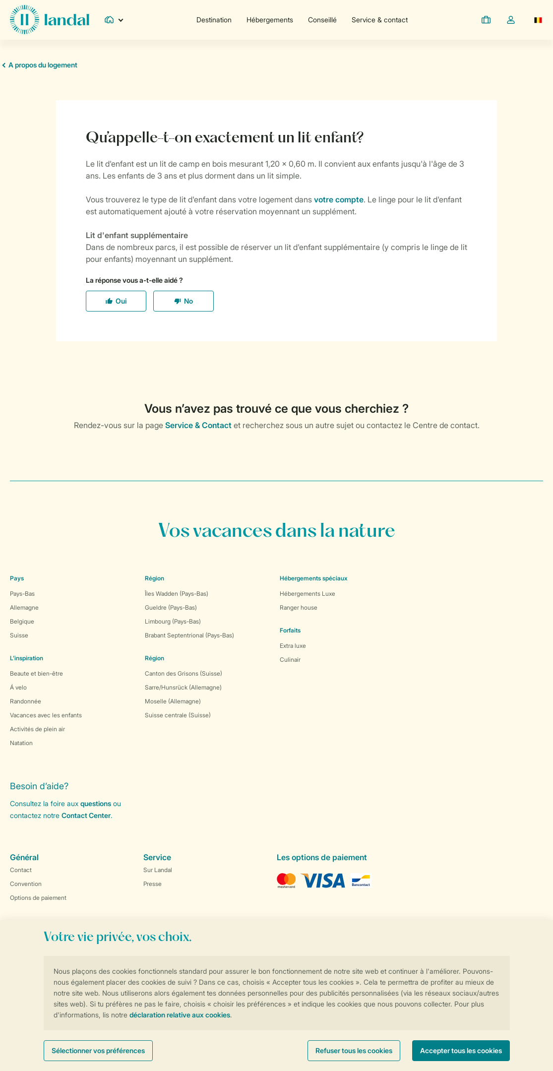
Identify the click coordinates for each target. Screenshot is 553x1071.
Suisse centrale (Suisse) (178, 715)
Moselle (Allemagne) (173, 701)
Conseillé (322, 19)
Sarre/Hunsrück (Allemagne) (183, 687)
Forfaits (290, 630)
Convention (26, 883)
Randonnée (25, 701)
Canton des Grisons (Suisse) (183, 673)
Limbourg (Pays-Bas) (173, 621)
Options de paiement (38, 897)
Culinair (290, 659)
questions (95, 803)
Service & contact (380, 19)
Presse (152, 883)
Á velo (18, 687)
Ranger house (298, 607)
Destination (214, 19)
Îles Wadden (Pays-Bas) (176, 593)
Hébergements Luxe (307, 593)
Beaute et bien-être (36, 673)
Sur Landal (157, 870)
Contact (21, 870)
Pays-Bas (22, 593)
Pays (17, 578)
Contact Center (86, 815)
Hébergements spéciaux (314, 578)
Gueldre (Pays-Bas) (171, 607)
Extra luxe (293, 645)
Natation (21, 743)
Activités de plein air (37, 729)
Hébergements (269, 19)
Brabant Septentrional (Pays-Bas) (189, 635)
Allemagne (24, 607)
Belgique (22, 621)
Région (154, 578)
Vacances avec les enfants (46, 715)
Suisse (19, 635)
